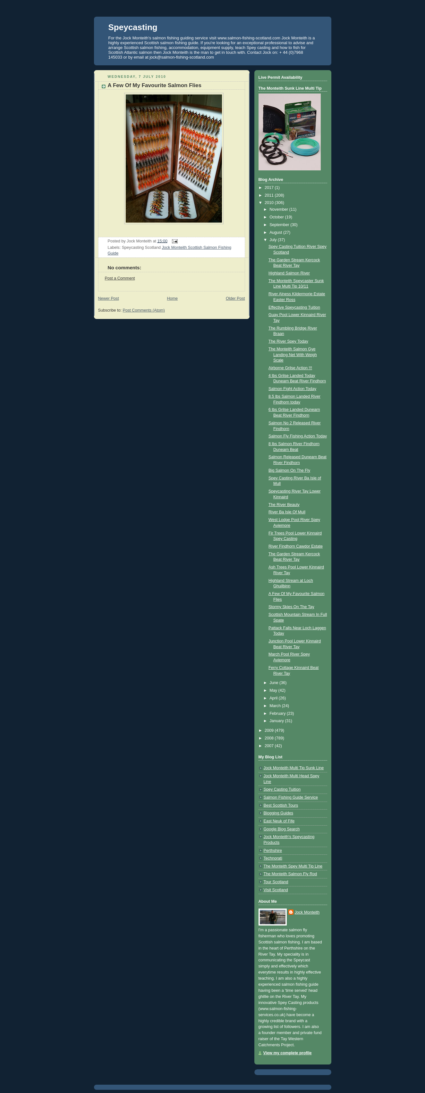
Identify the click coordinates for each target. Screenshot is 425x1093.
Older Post (235, 298)
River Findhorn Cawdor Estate (295, 546)
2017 (270, 187)
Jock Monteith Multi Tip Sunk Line (294, 768)
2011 (270, 195)
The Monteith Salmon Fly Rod (290, 874)
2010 (270, 202)
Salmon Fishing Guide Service (291, 797)
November (279, 209)
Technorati (273, 858)
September (279, 225)
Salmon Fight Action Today (292, 389)
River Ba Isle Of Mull (286, 512)
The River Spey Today (288, 341)
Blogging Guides (278, 813)
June (274, 683)
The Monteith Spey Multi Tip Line (293, 866)
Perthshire (273, 850)
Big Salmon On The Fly (289, 470)
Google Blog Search (282, 829)
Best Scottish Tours (281, 805)
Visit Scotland (276, 890)
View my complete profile (287, 1053)
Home (172, 298)
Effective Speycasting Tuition (294, 307)
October (277, 217)
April (274, 698)
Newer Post (108, 298)
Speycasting (132, 27)
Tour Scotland (276, 882)
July (273, 240)
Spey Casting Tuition (282, 789)
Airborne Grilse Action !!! (290, 368)
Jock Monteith (307, 912)
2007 (270, 746)
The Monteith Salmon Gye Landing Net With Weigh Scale (292, 355)
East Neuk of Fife (279, 821)
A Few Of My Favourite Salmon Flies (154, 85)
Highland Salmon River (289, 273)
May (273, 690)
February (278, 713)
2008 (270, 738)
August (276, 232)
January (277, 721)
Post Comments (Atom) (144, 310)
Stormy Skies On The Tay (291, 607)
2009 (270, 730)
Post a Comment (120, 278)
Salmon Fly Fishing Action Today (297, 436)
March (275, 706)
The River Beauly (284, 504)
